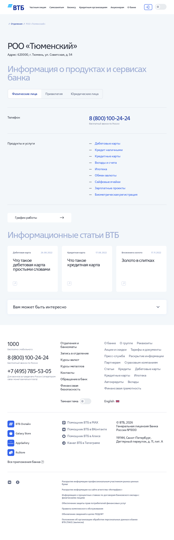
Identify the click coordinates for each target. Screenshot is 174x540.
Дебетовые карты (107, 143)
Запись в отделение (74, 353)
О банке (110, 343)
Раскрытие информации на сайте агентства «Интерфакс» (92, 489)
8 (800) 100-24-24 (28, 357)
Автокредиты (114, 382)
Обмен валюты (105, 175)
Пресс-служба (114, 356)
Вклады (133, 382)
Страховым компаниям (141, 362)
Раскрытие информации (146, 356)
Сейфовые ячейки (107, 182)
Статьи (109, 369)
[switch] (161, 7)
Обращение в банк (73, 379)
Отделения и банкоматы (69, 345)
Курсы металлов (72, 366)
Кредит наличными (109, 150)
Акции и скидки (115, 350)
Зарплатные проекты (110, 188)
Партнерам (112, 362)
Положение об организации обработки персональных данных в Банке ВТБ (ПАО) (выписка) (99, 521)
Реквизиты (144, 343)
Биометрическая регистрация (116, 194)
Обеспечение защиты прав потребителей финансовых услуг (94, 503)
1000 (13, 343)
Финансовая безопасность (70, 387)
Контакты (67, 373)
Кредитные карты (107, 156)
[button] (37, 7)
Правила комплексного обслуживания (82, 508)
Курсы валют (69, 360)
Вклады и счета (106, 163)
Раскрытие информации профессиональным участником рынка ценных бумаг (100, 483)
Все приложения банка (25, 462)
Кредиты (124, 369)
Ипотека (101, 169)
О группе (126, 343)
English (112, 401)
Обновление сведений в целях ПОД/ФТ (82, 514)
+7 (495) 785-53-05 (29, 371)
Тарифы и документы (146, 350)
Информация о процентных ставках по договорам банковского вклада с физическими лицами (100, 496)
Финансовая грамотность (122, 388)
